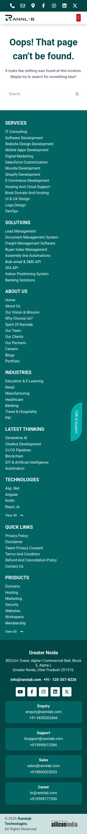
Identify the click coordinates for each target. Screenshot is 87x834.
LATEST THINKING (24, 429)
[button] (78, 18)
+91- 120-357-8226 (60, 679)
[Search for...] (39, 94)
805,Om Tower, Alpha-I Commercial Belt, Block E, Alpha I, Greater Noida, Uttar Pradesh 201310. (43, 665)
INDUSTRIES (18, 372)
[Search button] (77, 94)
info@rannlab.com (26, 679)
